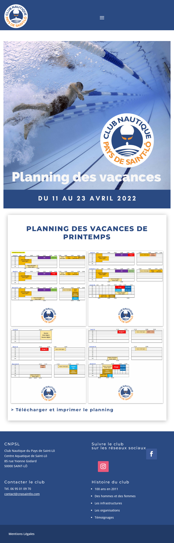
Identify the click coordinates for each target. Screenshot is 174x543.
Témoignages (104, 517)
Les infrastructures (108, 503)
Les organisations (107, 510)
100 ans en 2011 (106, 489)
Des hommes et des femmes (115, 496)
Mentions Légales (21, 534)
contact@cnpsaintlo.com (22, 494)
